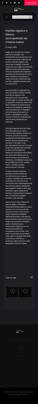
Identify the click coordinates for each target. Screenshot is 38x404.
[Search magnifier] (30, 17)
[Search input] (21, 17)
